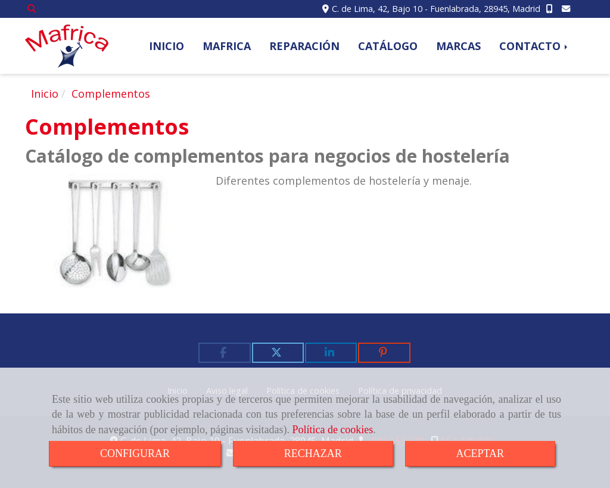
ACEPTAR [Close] (480, 453)
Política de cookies (332, 430)
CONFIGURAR (135, 453)
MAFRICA (227, 46)
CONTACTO (534, 46)
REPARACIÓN (304, 46)
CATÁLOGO (388, 46)
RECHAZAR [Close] (313, 453)
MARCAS (458, 46)
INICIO (166, 46)
